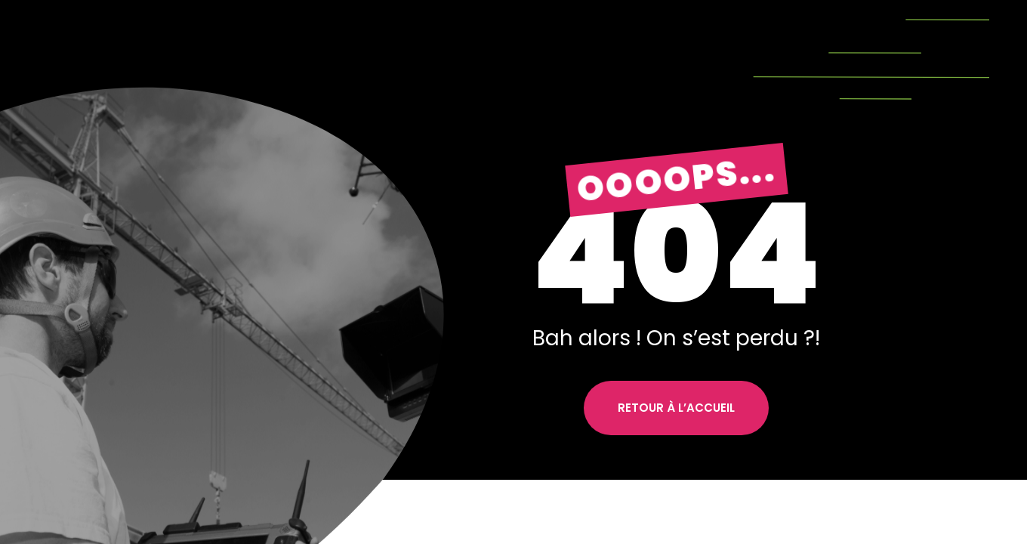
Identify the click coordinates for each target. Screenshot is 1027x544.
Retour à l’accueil (676, 408)
